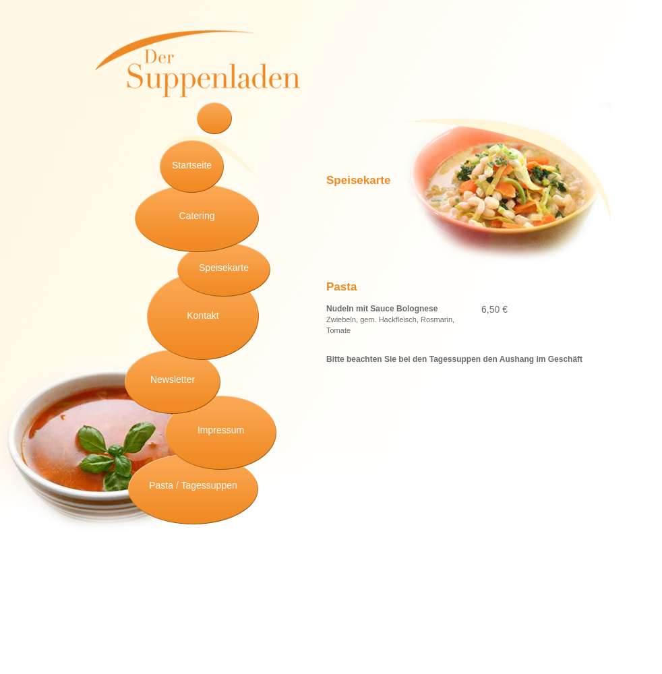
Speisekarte (224, 267)
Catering (197, 215)
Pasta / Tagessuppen (193, 485)
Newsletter (172, 379)
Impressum (221, 430)
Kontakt (202, 315)
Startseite (192, 165)
